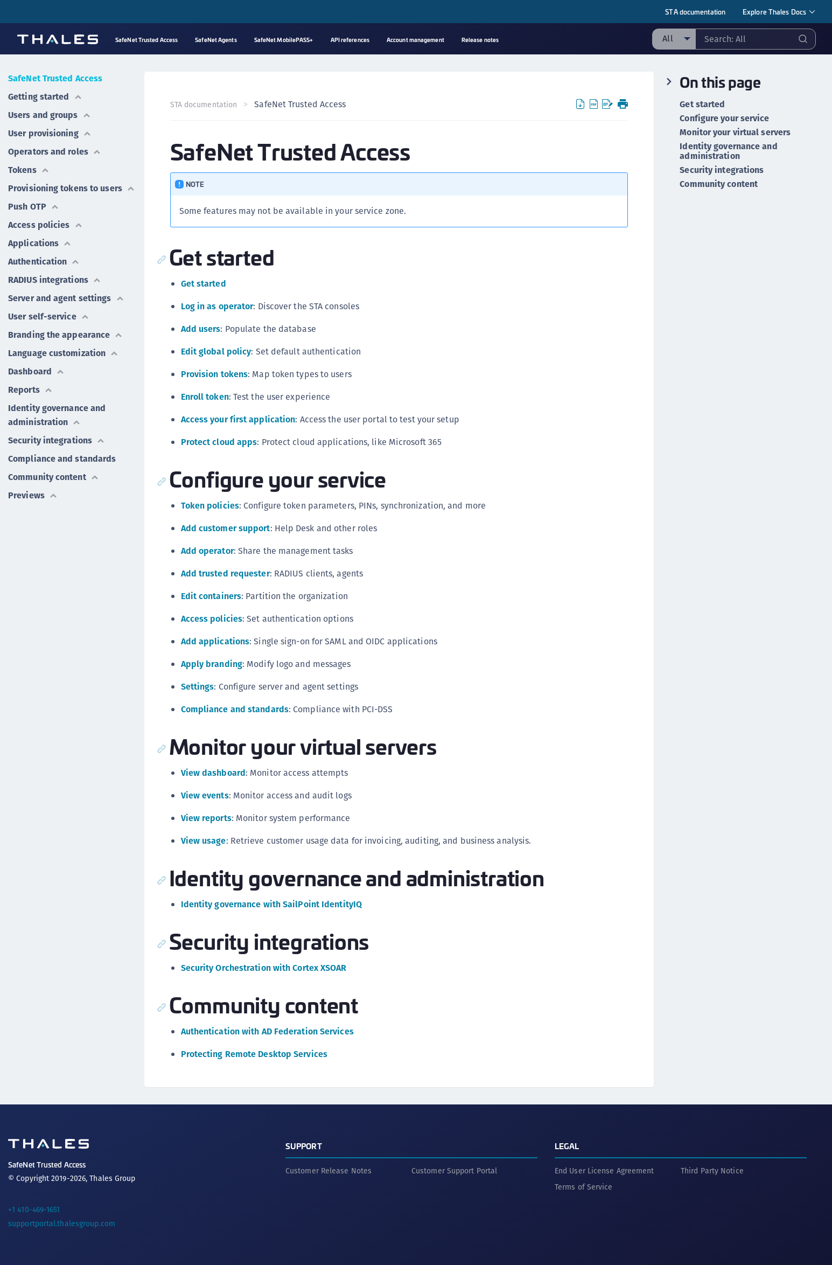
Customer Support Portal (454, 1170)
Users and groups (49, 115)
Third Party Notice (712, 1170)
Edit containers (211, 596)
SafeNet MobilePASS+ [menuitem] (283, 40)
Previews (33, 495)
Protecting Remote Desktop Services (254, 1054)
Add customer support (225, 528)
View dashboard (213, 773)
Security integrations (56, 440)
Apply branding (211, 664)
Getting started (45, 97)
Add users (201, 329)
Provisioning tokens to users (71, 188)
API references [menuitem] (350, 40)
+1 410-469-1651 (34, 1209)
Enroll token (205, 397)
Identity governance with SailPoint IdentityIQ (271, 904)
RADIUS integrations (54, 280)
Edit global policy (216, 351)
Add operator (207, 551)
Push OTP (33, 206)
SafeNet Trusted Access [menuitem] (146, 40)
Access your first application (238, 419)
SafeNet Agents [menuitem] (215, 40)
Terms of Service (584, 1186)
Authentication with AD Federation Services (267, 1031)
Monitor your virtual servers (735, 132)
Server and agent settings (66, 298)
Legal (567, 1145)
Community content (53, 477)
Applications (40, 243)
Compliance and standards (62, 459)
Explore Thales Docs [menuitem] (774, 11)
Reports (30, 390)
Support (303, 1145)
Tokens (29, 170)
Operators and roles (54, 151)
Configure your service (724, 118)
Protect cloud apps (219, 442)
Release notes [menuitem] (480, 40)
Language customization (63, 353)
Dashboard (36, 371)
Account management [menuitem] (415, 40)
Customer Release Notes (328, 1170)
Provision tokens (214, 374)
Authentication (44, 261)
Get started (203, 283)
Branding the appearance (65, 335)
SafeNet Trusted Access (55, 78)
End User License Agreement (604, 1170)
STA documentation (695, 11)
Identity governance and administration (57, 415)
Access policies (45, 225)
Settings (197, 686)
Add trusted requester (225, 573)
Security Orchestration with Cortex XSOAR (264, 968)
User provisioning (50, 133)
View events (205, 795)
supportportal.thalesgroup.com (61, 1223)
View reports (206, 818)
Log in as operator (217, 306)
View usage (203, 841)
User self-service (48, 316)
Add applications (215, 641)
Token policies (210, 505)
